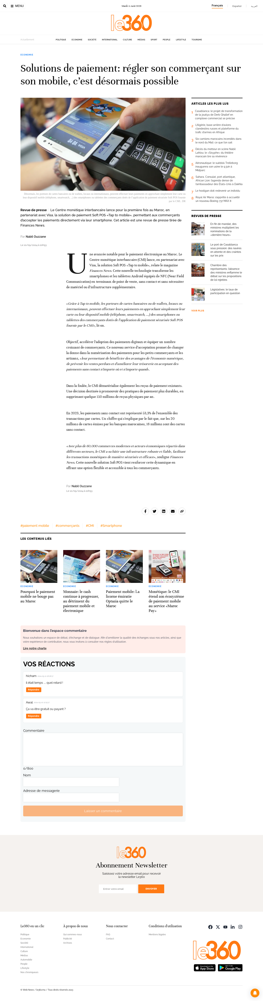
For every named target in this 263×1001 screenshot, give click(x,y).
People (166, 40)
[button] (255, 993)
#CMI (90, 526)
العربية (254, 6)
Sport (154, 40)
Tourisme (197, 40)
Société (92, 40)
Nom (27, 775)
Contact (110, 938)
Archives (67, 943)
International (109, 40)
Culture (127, 40)
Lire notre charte (35, 648)
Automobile (26, 959)
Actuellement (27, 39)
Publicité (67, 938)
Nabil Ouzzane (36, 236)
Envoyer (151, 888)
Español (236, 6)
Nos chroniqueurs (29, 972)
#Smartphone (111, 526)
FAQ (108, 934)
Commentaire (33, 730)
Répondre (33, 689)
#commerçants (67, 526)
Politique (61, 40)
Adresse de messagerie (41, 791)
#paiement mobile (34, 526)
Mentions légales (157, 934)
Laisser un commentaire (103, 811)
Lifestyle (181, 40)
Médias (141, 40)
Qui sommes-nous (72, 934)
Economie (77, 40)
